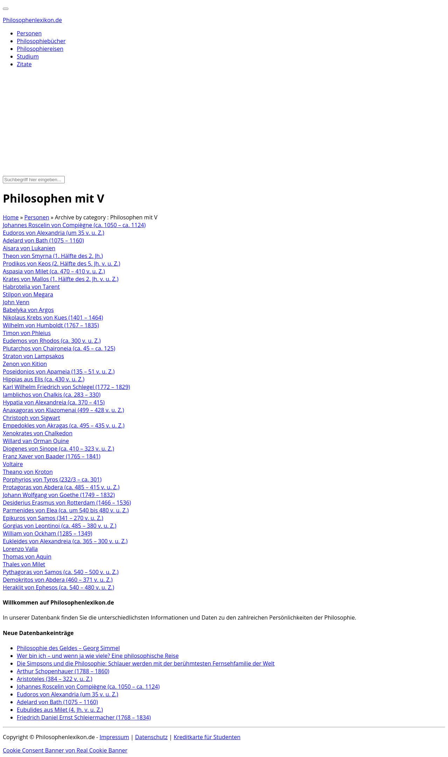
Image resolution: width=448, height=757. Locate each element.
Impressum (114, 737)
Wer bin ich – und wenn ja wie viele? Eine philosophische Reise (97, 656)
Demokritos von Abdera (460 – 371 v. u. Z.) (58, 580)
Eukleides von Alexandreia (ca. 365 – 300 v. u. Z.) (65, 541)
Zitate (24, 64)
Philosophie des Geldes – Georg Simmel (68, 648)
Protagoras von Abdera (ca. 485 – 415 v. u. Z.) (61, 487)
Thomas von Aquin (27, 556)
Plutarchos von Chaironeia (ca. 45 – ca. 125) (59, 348)
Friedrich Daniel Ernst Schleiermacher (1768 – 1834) (84, 717)
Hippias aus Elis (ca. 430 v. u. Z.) (43, 379)
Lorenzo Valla (20, 549)
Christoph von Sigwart (31, 418)
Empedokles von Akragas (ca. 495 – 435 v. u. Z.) (64, 425)
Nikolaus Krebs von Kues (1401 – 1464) (53, 317)
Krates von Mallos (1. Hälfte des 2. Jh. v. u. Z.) (60, 279)
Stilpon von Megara (28, 294)
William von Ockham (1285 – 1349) (47, 533)
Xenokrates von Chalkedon (37, 433)
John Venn (16, 302)
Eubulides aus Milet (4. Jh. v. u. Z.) (60, 710)
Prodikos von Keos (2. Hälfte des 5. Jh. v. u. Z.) (61, 263)
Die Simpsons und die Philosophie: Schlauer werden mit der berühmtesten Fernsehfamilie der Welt (146, 663)
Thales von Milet (24, 564)
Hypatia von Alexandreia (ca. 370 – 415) (54, 402)
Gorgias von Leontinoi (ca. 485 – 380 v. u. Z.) (60, 526)
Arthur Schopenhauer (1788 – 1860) (63, 671)
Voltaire (13, 464)
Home (11, 217)
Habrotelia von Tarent (31, 287)
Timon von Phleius (27, 333)
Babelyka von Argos (28, 310)
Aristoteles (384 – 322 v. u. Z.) (54, 679)
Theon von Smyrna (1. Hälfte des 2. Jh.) (53, 256)
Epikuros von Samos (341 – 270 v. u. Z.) (53, 518)
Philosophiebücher (41, 41)
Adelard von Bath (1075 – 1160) (43, 240)
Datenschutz (151, 737)
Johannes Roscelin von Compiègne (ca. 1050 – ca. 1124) (74, 225)
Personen (29, 33)
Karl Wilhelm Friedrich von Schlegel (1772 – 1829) (66, 387)
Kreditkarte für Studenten (207, 737)
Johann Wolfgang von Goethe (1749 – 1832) (59, 495)
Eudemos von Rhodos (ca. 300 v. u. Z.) (52, 341)
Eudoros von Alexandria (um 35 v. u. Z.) (53, 233)
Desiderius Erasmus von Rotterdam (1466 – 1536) (67, 502)
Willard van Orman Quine (36, 441)
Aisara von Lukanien (29, 248)
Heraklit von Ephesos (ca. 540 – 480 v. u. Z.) (58, 587)
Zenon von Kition (25, 364)
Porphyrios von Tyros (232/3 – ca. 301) (52, 479)
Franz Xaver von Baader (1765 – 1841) (51, 456)
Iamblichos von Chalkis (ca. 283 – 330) (51, 394)
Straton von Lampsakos (33, 356)
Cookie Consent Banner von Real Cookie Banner (65, 750)
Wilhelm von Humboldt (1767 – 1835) (51, 325)
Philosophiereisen (40, 49)
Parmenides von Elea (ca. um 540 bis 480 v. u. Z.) (66, 510)
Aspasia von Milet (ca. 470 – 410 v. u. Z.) (54, 271)
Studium (28, 56)
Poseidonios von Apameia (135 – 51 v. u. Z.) (58, 371)
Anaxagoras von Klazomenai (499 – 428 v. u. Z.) (63, 410)
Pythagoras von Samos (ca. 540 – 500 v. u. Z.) (61, 572)
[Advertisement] (224, 123)
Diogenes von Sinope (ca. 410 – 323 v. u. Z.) (58, 448)
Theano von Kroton (28, 472)
